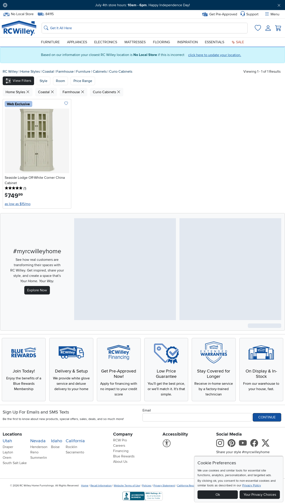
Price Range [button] (82, 81)
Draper (8, 447)
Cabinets (100, 71)
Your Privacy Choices (260, 494)
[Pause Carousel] (5, 5)
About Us (120, 461)
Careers (119, 445)
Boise (55, 447)
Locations (12, 434)
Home (84, 485)
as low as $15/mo (18, 204)
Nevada (38, 441)
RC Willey (10, 71)
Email (146, 410)
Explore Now (37, 290)
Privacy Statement (164, 485)
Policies (146, 485)
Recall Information (101, 485)
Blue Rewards (123, 456)
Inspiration (187, 42)
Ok (218, 494)
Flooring (161, 42)
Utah (7, 441)
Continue (267, 417)
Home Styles (30, 71)
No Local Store (18, 14)
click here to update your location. (214, 55)
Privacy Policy (251, 485)
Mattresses (135, 42)
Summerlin (38, 457)
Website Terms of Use (127, 485)
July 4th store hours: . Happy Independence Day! (142, 5)
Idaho (56, 441)
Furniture (50, 42)
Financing (120, 451)
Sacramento (75, 452)
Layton (8, 452)
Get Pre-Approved (219, 14)
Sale (238, 42)
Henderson (38, 447)
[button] (18, 80)
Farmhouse (65, 71)
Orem (7, 457)
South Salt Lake (15, 463)
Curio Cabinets (120, 71)
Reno (34, 452)
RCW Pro (120, 440)
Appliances (77, 42)
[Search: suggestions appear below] (144, 28)
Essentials (214, 42)
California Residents (189, 485)
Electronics (105, 42)
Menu (271, 14)
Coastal (48, 71)
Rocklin (71, 447)
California (75, 441)
